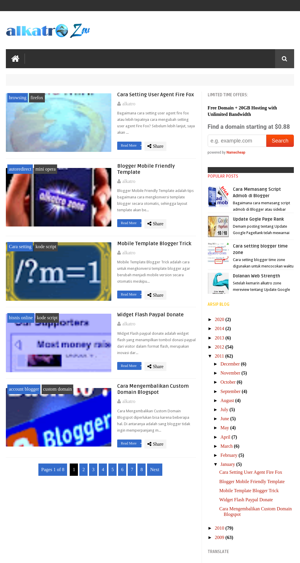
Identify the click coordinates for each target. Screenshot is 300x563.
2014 (220, 328)
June (225, 418)
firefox (36, 97)
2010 (220, 528)
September (231, 391)
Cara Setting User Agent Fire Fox (155, 95)
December (231, 363)
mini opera (45, 169)
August (228, 400)
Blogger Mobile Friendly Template (252, 481)
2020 (220, 319)
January (228, 464)
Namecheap (235, 152)
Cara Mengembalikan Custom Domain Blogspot (153, 389)
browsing (17, 97)
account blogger (24, 389)
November (231, 372)
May (225, 427)
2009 (220, 537)
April (226, 437)
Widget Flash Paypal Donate (150, 315)
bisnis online (21, 317)
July (225, 409)
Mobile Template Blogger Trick (154, 244)
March (227, 446)
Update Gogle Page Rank (258, 219)
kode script (45, 246)
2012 (220, 346)
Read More (131, 145)
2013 (220, 337)
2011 (220, 355)
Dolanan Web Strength (256, 276)
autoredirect (20, 169)
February (230, 455)
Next (154, 469)
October (229, 382)
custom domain (57, 389)
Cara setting (20, 246)
